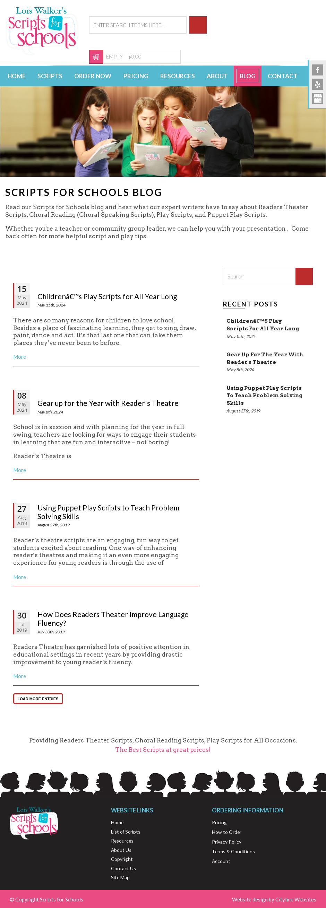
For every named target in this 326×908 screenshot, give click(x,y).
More (19, 357)
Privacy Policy (226, 842)
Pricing (135, 76)
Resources (177, 76)
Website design (250, 899)
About (217, 76)
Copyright (122, 859)
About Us (121, 850)
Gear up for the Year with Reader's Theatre (108, 403)
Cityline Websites (295, 899)
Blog (248, 76)
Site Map (120, 877)
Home (17, 76)
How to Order (226, 832)
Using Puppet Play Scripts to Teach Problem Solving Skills (108, 511)
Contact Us (123, 868)
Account (221, 861)
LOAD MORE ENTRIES (38, 699)
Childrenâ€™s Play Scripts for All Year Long (107, 296)
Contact (283, 76)
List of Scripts (125, 832)
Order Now (92, 76)
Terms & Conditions (233, 851)
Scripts (49, 76)
